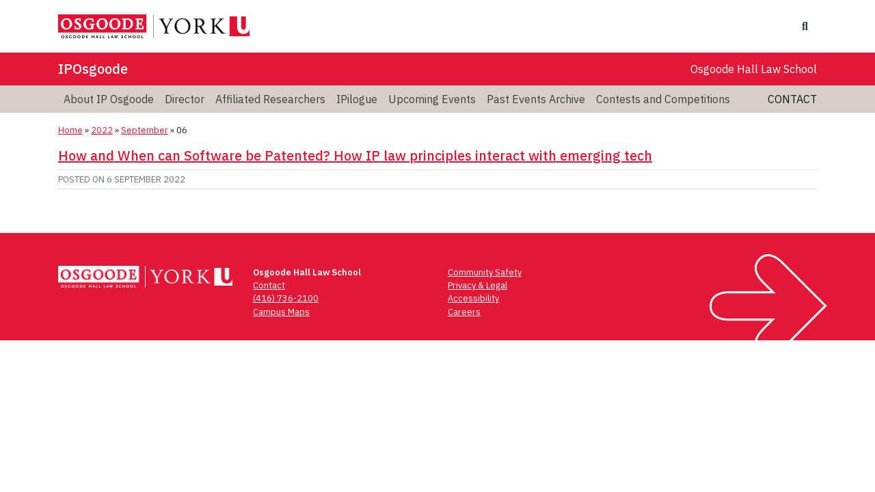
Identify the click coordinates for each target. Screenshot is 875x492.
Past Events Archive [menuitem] (536, 99)
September (144, 130)
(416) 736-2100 (286, 298)
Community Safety (485, 272)
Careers (464, 312)
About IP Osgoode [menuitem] (109, 99)
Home (70, 130)
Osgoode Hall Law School (753, 69)
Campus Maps (281, 312)
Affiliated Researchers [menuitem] (270, 99)
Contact (792, 99)
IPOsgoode (93, 68)
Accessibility (473, 298)
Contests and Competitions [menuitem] (663, 99)
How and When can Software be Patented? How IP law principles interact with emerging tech (355, 155)
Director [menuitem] (184, 99)
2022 (102, 130)
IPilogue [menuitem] (356, 99)
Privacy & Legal (477, 285)
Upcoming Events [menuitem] (432, 99)
